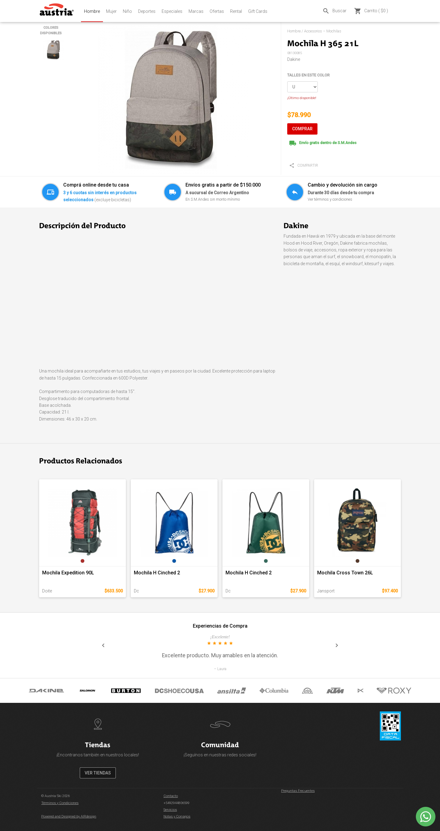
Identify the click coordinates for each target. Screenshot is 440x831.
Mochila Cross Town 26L (345, 573)
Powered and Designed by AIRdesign (68, 816)
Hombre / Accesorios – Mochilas (314, 31)
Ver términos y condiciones (330, 199)
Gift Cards (257, 11)
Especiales (172, 11)
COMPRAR (302, 128)
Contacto (170, 796)
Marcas (196, 11)
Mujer (111, 11)
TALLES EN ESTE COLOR (308, 75)
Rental (236, 11)
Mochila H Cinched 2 (157, 573)
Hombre (92, 11)
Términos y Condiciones (60, 803)
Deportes (147, 11)
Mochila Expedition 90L (68, 573)
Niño (127, 11)
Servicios (170, 810)
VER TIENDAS (98, 772)
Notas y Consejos (176, 816)
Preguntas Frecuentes (298, 791)
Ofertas (217, 11)
